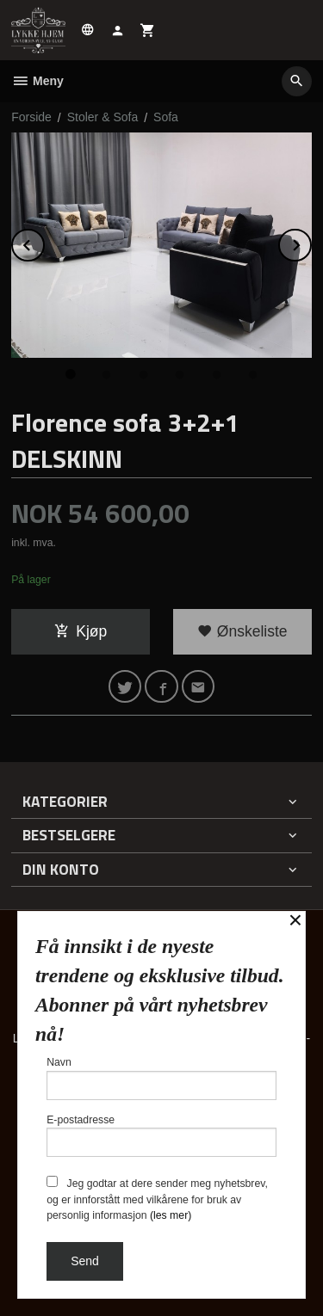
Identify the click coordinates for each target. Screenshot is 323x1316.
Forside (31, 117)
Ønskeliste (242, 631)
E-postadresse (161, 1136)
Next (311, 242)
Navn (161, 1078)
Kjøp (80, 631)
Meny (37, 81)
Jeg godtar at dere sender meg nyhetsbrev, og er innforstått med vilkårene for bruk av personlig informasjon (157, 1198)
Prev (44, 242)
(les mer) (170, 1215)
